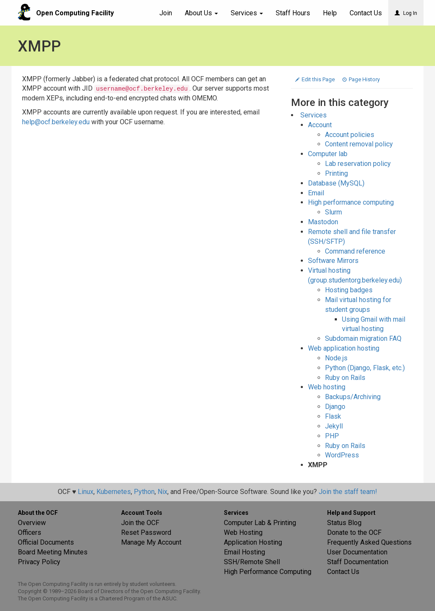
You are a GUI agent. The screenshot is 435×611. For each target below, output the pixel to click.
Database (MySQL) (336, 183)
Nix (162, 492)
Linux (85, 492)
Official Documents (46, 542)
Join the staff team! (348, 492)
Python (144, 492)
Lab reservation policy (358, 164)
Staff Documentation (357, 562)
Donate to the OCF (354, 532)
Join (165, 13)
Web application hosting (343, 348)
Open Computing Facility (75, 13)
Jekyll (334, 426)
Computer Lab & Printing (260, 523)
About (201, 13)
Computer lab (327, 154)
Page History (361, 79)
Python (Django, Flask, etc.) (365, 368)
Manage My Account (151, 542)
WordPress (342, 455)
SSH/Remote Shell (252, 562)
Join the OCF (140, 523)
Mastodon (323, 222)
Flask (333, 416)
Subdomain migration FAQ (363, 338)
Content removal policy (359, 144)
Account (320, 125)
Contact (366, 13)
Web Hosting (243, 532)
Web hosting (326, 387)
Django (335, 407)
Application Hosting (253, 542)
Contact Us (343, 572)
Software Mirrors (333, 261)
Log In (406, 13)
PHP (332, 436)
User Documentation (357, 552)
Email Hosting (244, 552)
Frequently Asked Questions (369, 542)
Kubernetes (113, 492)
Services (247, 13)
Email (316, 193)
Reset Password (146, 532)
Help (330, 13)
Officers (29, 532)
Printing (336, 173)
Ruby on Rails (345, 378)
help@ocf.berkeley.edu (56, 122)
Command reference (355, 251)
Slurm (333, 212)
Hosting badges (349, 290)
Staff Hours (293, 13)
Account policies (349, 135)
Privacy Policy (39, 562)
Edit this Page (315, 79)
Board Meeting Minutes (53, 552)
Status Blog (344, 523)
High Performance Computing (267, 572)
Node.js (336, 358)
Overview (32, 523)
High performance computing (351, 202)
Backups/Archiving (353, 397)
